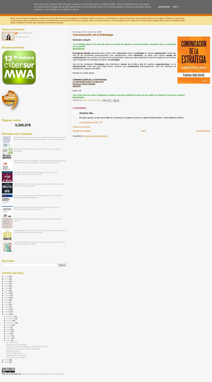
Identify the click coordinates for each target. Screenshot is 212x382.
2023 (7, 281)
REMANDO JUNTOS (13, 351)
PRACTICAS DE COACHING (16, 357)
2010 (7, 312)
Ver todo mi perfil (22, 37)
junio (8, 329)
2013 (7, 305)
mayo (8, 331)
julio (8, 327)
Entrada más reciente (82, 131)
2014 (7, 302)
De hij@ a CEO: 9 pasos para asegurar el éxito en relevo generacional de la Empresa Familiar (36, 173)
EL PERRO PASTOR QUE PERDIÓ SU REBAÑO (23, 349)
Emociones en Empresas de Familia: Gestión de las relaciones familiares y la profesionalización (38, 196)
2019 (7, 291)
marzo (8, 336)
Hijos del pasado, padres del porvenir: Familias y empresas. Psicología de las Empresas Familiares (37, 208)
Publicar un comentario (81, 127)
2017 (7, 295)
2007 (7, 362)
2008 (7, 360)
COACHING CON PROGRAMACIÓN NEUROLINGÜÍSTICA (26, 347)
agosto (9, 325)
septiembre (10, 323)
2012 (7, 307)
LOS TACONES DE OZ (14, 353)
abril (8, 334)
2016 (7, 298)
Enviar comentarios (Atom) (96, 136)
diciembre (10, 316)
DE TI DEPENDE (12, 342)
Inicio (143, 131)
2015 (7, 300)
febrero (9, 338)
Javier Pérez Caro (25, 33)
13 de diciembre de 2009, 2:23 (90, 122)
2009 (7, 314)
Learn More (164, 7)
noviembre (10, 318)
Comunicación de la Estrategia (16, 344)
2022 (7, 284)
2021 (7, 286)
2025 (7, 276)
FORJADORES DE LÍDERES (16, 355)
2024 (7, 279)
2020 (7, 288)
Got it (176, 7)
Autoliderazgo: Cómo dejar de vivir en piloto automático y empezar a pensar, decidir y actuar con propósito (40, 231)
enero (8, 340)
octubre (9, 320)
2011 (7, 309)
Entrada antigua (203, 131)
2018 (7, 293)
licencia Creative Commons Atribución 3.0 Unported (42, 374)
